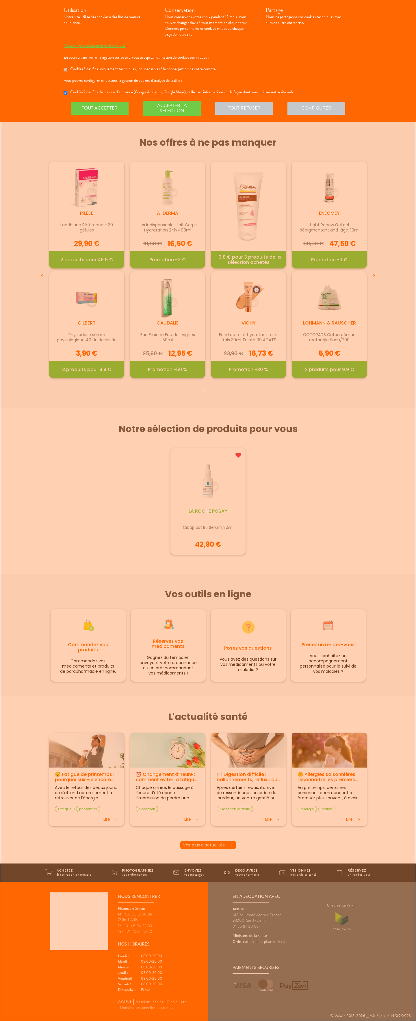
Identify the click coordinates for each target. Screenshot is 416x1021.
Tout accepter (100, 108)
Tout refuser (244, 108)
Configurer (316, 108)
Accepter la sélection (172, 108)
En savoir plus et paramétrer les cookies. (95, 46)
